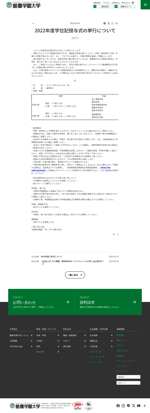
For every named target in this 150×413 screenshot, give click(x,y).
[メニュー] (145, 4)
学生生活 (67, 329)
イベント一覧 (95, 362)
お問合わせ (116, 3)
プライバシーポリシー (125, 361)
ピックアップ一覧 (97, 357)
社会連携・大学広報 (99, 329)
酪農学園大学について (19, 335)
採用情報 (120, 335)
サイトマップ (122, 371)
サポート (67, 341)
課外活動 (67, 346)
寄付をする (126, 3)
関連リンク (121, 340)
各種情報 (120, 329)
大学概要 (13, 341)
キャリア (40, 351)
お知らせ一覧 (95, 351)
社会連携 (93, 335)
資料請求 (120, 355)
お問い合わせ (122, 350)
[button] (133, 3)
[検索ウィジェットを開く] (144, 405)
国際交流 (93, 341)
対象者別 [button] (96, 3)
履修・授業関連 (69, 335)
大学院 (39, 341)
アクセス (106, 3)
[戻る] (33, 23)
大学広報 (93, 346)
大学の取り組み (16, 346)
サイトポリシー (123, 366)
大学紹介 (14, 329)
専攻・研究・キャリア (46, 329)
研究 (38, 346)
